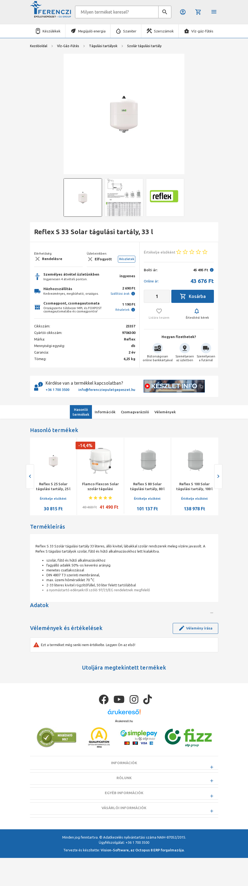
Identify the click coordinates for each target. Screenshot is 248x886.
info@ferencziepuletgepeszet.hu (106, 389)
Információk (124, 804)
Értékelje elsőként (53, 498)
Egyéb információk (124, 834)
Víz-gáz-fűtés (202, 31)
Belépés (183, 12)
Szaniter (129, 31)
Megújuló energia (92, 31)
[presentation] (30, 476)
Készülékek (52, 31)
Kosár (198, 12)
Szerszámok (164, 31)
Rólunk (124, 819)
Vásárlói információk (124, 849)
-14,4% (85, 445)
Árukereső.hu (124, 762)
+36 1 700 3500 (57, 389)
